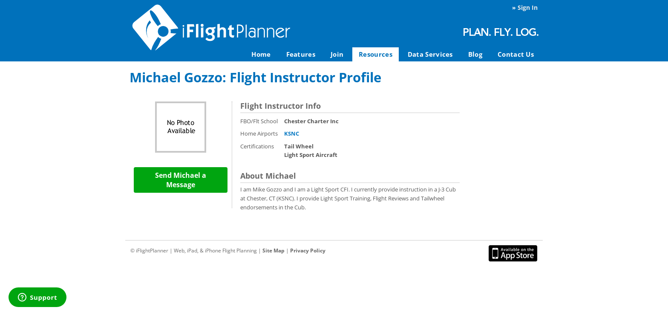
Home (261, 54)
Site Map (273, 250)
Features (300, 54)
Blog (475, 54)
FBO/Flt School (259, 121)
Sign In (528, 7)
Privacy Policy (307, 250)
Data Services (430, 54)
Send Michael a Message (180, 180)
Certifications (257, 146)
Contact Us (516, 54)
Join (337, 54)
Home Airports (259, 133)
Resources (375, 54)
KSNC (291, 133)
